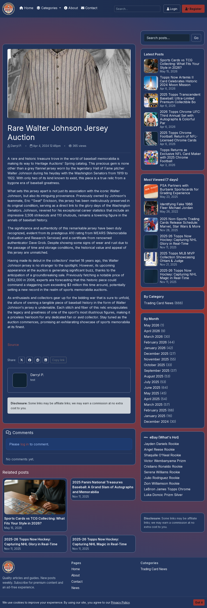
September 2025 (157, 371)
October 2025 (155, 365)
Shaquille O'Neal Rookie (162, 455)
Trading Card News (158, 303)
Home (26, 8)
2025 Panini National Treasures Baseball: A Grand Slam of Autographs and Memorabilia (102, 487)
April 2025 (152, 399)
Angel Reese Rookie (159, 449)
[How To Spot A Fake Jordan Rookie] (8, 9)
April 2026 (152, 331)
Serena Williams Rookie (162, 472)
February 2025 (156, 410)
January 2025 (155, 416)
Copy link (58, 360)
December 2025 (156, 354)
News (75, 588)
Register (193, 9)
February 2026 (156, 342)
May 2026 (152, 325)
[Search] (137, 9)
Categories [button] (47, 8)
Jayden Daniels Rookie (161, 444)
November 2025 (157, 359)
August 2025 (154, 376)
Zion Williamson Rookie (162, 483)
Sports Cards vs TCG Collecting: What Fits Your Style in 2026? (34, 520)
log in (24, 444)
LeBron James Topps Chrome (167, 489)
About (71, 8)
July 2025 (152, 382)
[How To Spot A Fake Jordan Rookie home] (8, 567)
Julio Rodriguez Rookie (162, 478)
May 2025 (152, 393)
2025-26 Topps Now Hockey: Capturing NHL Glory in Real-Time (30, 541)
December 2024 (157, 421)
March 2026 (154, 337)
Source (13, 345)
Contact (89, 8)
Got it (199, 602)
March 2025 (154, 405)
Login (172, 9)
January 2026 (155, 348)
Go (196, 38)
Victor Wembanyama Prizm (165, 461)
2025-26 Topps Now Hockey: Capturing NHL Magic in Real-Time (99, 541)
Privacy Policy (120, 602)
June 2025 (152, 388)
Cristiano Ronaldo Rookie (163, 466)
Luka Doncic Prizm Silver (163, 495)
